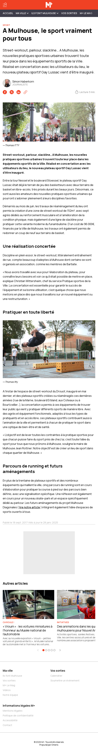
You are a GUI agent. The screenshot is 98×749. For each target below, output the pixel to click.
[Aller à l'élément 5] (54, 650)
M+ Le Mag (86, 13)
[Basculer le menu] (5, 5)
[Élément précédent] (38, 650)
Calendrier (56, 675)
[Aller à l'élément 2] (46, 650)
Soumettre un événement (64, 680)
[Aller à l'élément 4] (51, 650)
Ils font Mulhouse (12, 675)
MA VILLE (22, 13)
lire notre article (29, 507)
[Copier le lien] (25, 92)
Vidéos (7, 690)
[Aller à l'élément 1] (43, 650)
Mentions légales (12, 710)
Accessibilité (10, 720)
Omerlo (54, 744)
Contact (7, 725)
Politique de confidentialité (18, 715)
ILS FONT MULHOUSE (45, 13)
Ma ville (8, 670)
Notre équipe (10, 695)
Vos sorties (69, 13)
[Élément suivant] (60, 650)
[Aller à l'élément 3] (49, 650)
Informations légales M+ (19, 705)
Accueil (8, 13)
